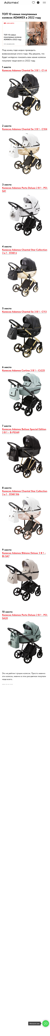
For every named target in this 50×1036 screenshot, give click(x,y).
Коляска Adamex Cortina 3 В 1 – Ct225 (23, 370)
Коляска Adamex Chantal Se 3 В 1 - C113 (24, 311)
